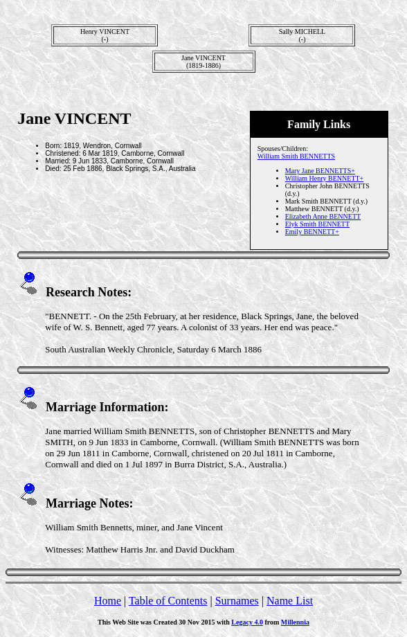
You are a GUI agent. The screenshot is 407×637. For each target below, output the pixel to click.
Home (107, 601)
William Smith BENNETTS (296, 156)
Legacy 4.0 (247, 622)
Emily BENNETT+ (312, 231)
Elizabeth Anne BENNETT (323, 216)
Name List (289, 601)
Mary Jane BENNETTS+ (320, 170)
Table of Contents (168, 601)
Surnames (237, 601)
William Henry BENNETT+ (324, 178)
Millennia (295, 622)
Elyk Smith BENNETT (317, 224)
